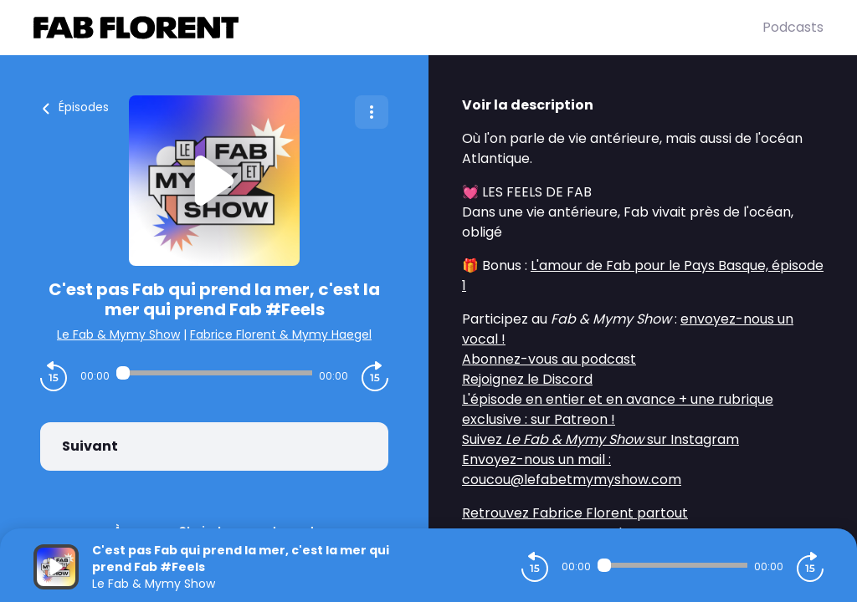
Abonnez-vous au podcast (549, 359)
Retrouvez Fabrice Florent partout (575, 513)
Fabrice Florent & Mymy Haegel (281, 334)
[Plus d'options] (371, 112)
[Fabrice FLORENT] (397, 28)
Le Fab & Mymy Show (118, 334)
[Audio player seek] (214, 373)
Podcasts (793, 27)
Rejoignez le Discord (527, 379)
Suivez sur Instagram (600, 439)
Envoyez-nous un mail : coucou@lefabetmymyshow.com (571, 469)
